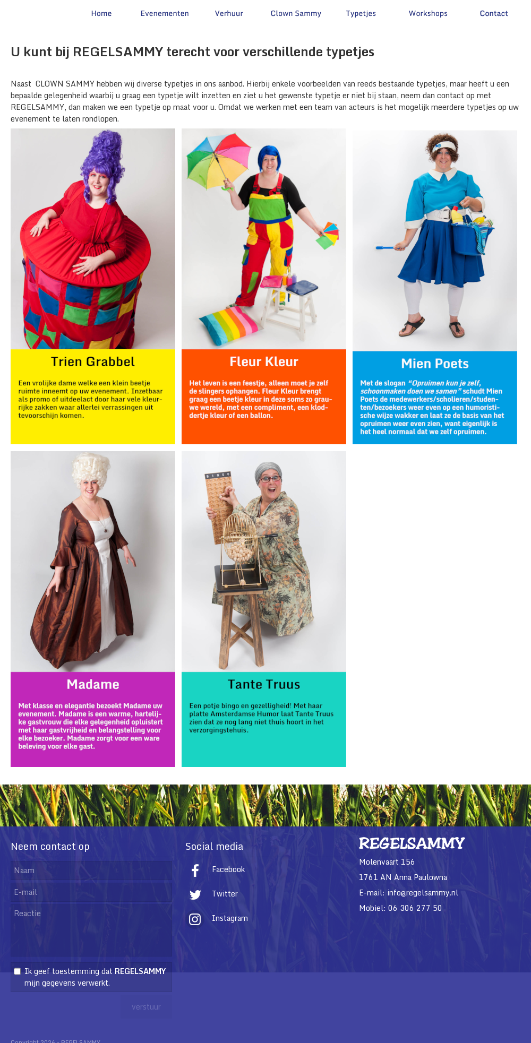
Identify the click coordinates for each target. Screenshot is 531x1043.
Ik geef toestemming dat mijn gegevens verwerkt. (95, 977)
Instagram (216, 918)
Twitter (211, 893)
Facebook (215, 869)
